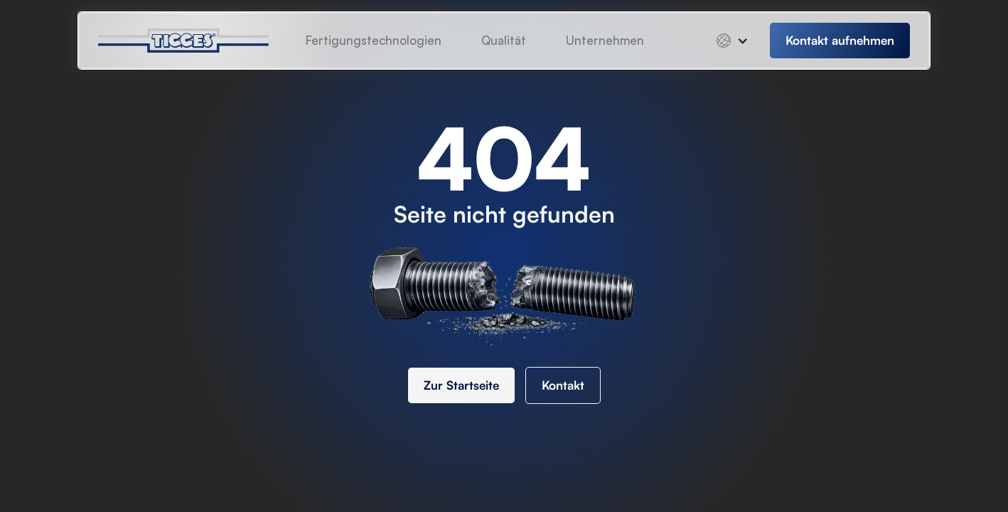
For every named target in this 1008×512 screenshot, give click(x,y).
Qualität (503, 40)
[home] (194, 40)
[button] (605, 40)
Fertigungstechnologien (373, 40)
